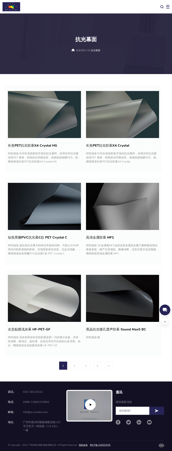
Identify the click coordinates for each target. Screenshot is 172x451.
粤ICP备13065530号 (100, 445)
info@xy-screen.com (35, 412)
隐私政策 (83, 445)
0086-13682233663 (36, 402)
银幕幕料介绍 (83, 50)
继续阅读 (32, 161)
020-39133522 (33, 392)
